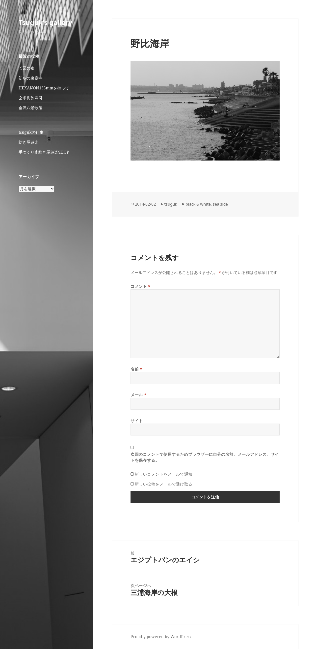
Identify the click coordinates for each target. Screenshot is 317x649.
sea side (220, 204)
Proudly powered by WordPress (161, 636)
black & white (198, 204)
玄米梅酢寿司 (30, 98)
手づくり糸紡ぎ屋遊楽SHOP (44, 152)
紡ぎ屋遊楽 (28, 142)
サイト (137, 420)
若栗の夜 (26, 68)
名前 (136, 369)
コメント (141, 286)
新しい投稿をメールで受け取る (163, 484)
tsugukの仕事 (31, 132)
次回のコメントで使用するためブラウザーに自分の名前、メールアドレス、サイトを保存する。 (205, 457)
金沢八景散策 (30, 107)
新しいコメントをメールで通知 (163, 474)
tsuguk (170, 204)
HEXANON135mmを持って (44, 88)
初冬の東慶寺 (30, 78)
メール (138, 395)
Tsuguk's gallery (45, 22)
